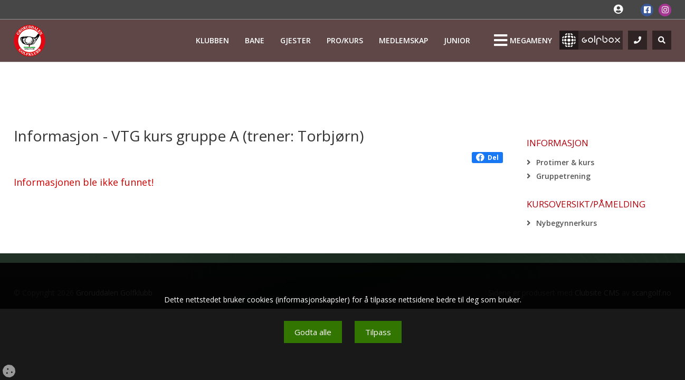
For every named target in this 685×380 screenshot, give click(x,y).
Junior (457, 40)
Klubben (212, 40)
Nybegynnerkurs (566, 223)
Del (487, 157)
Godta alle (312, 332)
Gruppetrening (563, 176)
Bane (254, 40)
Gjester (295, 40)
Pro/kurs (345, 40)
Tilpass (378, 332)
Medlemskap (403, 40)
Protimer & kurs (565, 162)
